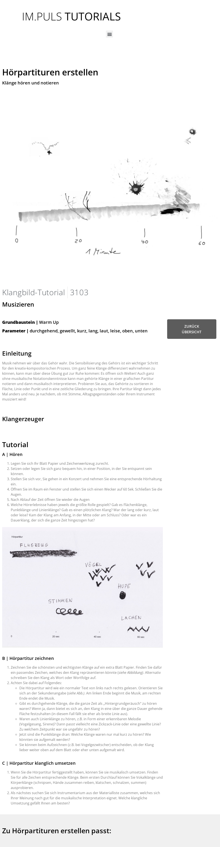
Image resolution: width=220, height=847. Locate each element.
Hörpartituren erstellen (50, 72)
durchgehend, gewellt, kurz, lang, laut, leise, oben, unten (75, 331)
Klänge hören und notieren (30, 83)
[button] (109, 34)
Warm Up (30, 322)
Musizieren (18, 304)
